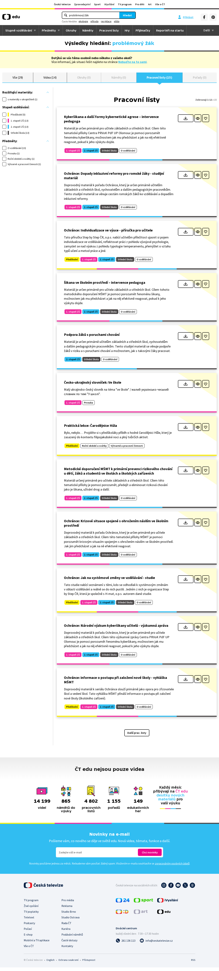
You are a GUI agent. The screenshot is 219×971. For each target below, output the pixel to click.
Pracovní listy (109, 30)
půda (116, 21)
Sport (97, 4)
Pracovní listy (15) (159, 79)
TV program (125, 4)
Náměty (87, 30)
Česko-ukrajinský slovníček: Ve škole (92, 386)
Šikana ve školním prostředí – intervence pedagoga (104, 286)
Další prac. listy (136, 736)
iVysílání (109, 4)
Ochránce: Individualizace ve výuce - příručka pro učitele (108, 233)
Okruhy (71, 30)
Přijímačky (143, 30)
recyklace (106, 21)
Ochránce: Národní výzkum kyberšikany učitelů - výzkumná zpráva (116, 629)
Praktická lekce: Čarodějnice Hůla (90, 429)
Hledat (127, 15)
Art (150, 4)
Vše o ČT (160, 4)
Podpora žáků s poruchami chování (92, 338)
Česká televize (62, 4)
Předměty (49, 30)
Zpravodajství (82, 4)
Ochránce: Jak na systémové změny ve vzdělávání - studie (109, 581)
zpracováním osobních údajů (172, 867)
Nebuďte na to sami (132, 62)
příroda (94, 21)
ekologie (83, 21)
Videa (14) (49, 79)
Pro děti (139, 4)
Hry (127, 30)
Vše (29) (18, 79)
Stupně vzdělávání (18, 30)
